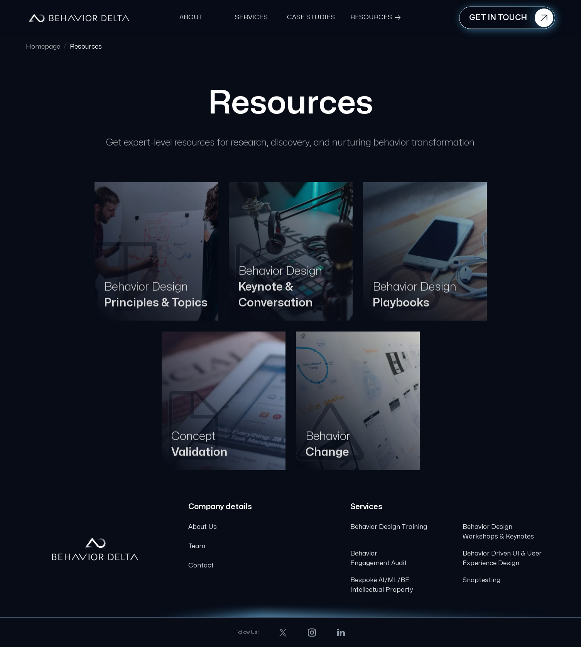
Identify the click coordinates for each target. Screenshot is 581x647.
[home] (79, 17)
